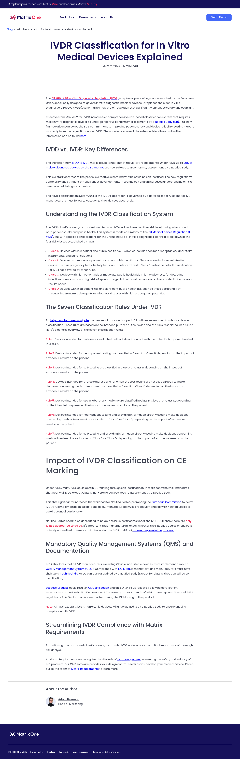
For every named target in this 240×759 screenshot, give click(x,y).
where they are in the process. (153, 530)
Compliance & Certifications (107, 752)
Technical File (69, 574)
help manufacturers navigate (69, 320)
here (83, 136)
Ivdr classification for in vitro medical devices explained (54, 29)
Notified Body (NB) (167, 122)
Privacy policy (37, 752)
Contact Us (63, 752)
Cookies (51, 752)
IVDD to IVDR (80, 163)
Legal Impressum (81, 752)
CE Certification (98, 588)
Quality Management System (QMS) (70, 569)
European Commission (166, 502)
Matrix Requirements (85, 669)
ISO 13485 (124, 569)
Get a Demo (219, 17)
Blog (10, 29)
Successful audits (57, 588)
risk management (129, 659)
